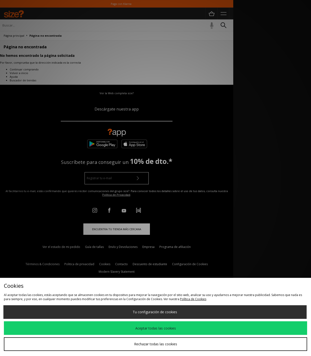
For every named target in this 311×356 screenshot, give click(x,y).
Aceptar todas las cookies (155, 328)
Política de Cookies (193, 299)
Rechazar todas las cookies (155, 344)
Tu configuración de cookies (155, 312)
